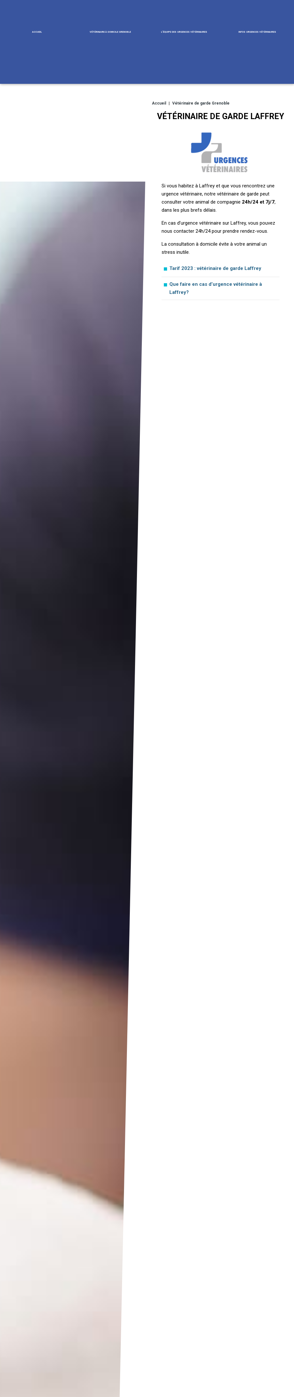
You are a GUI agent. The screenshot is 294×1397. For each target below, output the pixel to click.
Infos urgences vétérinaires (257, 31)
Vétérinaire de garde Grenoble (201, 102)
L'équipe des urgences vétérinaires (184, 31)
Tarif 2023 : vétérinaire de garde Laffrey (215, 267)
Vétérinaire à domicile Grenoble (110, 31)
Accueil (37, 31)
